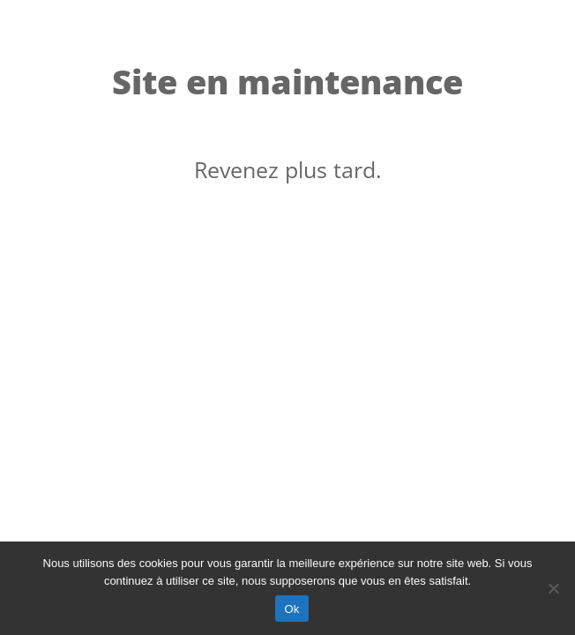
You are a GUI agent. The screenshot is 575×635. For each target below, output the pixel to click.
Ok (291, 609)
